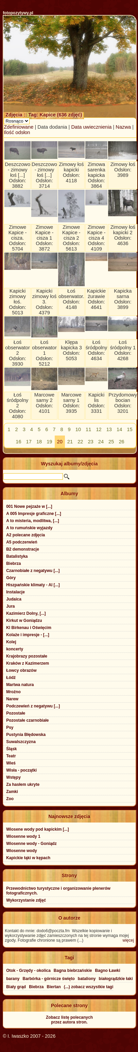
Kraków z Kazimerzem (27, 663)
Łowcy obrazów (21, 670)
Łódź (11, 677)
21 (70, 441)
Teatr (11, 756)
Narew (12, 699)
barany (12, 978)
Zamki (12, 791)
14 (119, 429)
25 (111, 441)
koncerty (14, 649)
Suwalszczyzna (21, 741)
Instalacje (15, 592)
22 (80, 441)
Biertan (54, 986)
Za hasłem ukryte (22, 784)
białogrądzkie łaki (116, 978)
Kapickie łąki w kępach (28, 857)
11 (88, 429)
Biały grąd (16, 986)
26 (121, 441)
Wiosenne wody (21, 850)
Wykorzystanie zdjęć (26, 900)
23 (90, 441)
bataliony (87, 978)
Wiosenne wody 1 (23, 836)
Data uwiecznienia (91, 127)
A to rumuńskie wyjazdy (29, 527)
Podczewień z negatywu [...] (33, 706)
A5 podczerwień (21, 542)
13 (109, 429)
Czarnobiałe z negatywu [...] (32, 570)
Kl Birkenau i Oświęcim (28, 627)
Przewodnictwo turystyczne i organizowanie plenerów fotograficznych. (58, 891)
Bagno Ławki (107, 970)
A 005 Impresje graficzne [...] (33, 513)
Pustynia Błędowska (26, 734)
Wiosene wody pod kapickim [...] (37, 829)
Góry (11, 577)
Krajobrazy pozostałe (26, 656)
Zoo (10, 798)
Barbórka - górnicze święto (48, 978)
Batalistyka (17, 556)
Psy (9, 727)
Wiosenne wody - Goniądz (31, 843)
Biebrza (13, 563)
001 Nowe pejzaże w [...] (29, 506)
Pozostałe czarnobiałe (27, 720)
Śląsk (11, 748)
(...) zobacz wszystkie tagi (88, 986)
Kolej (11, 642)
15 (129, 429)
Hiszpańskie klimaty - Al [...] (33, 585)
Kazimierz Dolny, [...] (26, 613)
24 (101, 441)
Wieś (11, 763)
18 (39, 441)
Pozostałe (15, 713)
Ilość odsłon (17, 132)
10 (78, 429)
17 (29, 441)
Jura (10, 606)
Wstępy (13, 777)
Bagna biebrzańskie (73, 970)
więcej (128, 940)
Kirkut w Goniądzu (24, 620)
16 (18, 441)
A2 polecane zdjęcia (25, 535)
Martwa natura (20, 684)
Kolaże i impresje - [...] (27, 634)
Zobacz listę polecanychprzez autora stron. (69, 1020)
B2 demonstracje (22, 549)
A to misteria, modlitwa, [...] (32, 520)
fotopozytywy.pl (18, 13)
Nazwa (123, 127)
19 (49, 441)
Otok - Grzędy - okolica (28, 970)
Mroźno (13, 691)
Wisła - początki (21, 770)
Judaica (13, 599)
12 (98, 429)
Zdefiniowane (18, 127)
